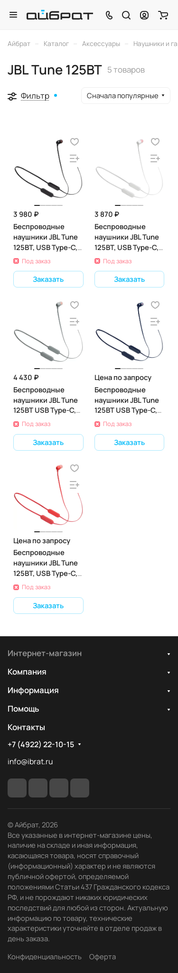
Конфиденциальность (45, 956)
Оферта (102, 956)
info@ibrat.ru (30, 761)
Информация (33, 690)
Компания (27, 671)
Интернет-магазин (45, 653)
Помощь (23, 708)
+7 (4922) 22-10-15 (41, 744)
